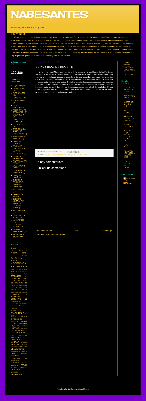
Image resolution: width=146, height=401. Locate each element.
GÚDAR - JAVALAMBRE (19, 323)
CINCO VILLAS (19, 290)
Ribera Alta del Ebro (19, 344)
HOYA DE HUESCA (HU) (18, 106)
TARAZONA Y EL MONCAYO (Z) (19, 137)
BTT (26, 276)
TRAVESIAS (23, 367)
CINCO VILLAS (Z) (20, 134)
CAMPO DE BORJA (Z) (17, 142)
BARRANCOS (16, 276)
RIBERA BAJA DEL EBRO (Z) (20, 162)
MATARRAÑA (66, 155)
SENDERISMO (77, 155)
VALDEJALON (15, 369)
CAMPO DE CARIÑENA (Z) (18, 176)
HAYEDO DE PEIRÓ (128, 111)
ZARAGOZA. (16, 374)
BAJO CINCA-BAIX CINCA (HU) (20, 130)
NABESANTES (49, 14)
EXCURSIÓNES (21, 317)
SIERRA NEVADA (19, 354)
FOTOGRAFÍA (15, 321)
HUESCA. (23, 328)
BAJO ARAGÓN (21, 267)
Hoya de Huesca (19, 326)
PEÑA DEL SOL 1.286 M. (128, 126)
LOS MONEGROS (19, 335)
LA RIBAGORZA (21, 333)
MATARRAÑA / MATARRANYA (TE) (18, 236)
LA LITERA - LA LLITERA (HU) (18, 121)
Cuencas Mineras (17, 306)
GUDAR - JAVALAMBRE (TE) (20, 230)
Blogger (86, 389)
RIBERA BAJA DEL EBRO (19, 346)
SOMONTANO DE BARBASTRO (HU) (20, 111)
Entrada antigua (107, 231)
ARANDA (14, 261)
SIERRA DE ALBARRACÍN (19, 351)
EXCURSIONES (56, 155)
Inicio (76, 231)
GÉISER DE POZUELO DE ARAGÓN (128, 118)
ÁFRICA (13, 248)
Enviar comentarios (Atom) (55, 235)
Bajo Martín (19, 274)
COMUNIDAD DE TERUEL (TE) (19, 216)
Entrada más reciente (44, 231)
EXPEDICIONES (16, 319)
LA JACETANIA (17, 331)
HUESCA (15, 328)
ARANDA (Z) (17, 146)
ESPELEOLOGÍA (16, 310)
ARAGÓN (46, 155)
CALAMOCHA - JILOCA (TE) (18, 195)
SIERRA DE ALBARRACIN (18, 226)
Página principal (19, 86)
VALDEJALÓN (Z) (19, 154)
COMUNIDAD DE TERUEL (19, 303)
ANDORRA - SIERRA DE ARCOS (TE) (17, 206)
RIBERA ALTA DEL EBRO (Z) (20, 150)
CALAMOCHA (15, 278)
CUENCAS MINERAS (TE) (18, 200)
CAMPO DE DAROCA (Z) (17, 186)
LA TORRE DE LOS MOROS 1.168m (128, 90)
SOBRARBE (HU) (19, 98)
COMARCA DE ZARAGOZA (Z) (18, 157)
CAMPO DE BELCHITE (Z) (18, 181)
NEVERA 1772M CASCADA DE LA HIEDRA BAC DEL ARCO (128, 136)
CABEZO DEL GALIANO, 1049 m (128, 104)
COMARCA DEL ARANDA (19, 292)
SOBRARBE (15, 356)
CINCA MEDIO (22, 287)
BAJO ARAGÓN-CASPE (19, 269)
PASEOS (24, 342)
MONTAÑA (15, 342)
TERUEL (24, 365)
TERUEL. (86, 155)
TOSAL (129, 183)
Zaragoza (14, 372)
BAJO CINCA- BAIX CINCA (19, 271)
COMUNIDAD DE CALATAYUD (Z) (19, 172)
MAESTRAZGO (16, 337)
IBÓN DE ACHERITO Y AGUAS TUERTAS (128, 164)
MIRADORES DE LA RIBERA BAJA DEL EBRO (129, 154)
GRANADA (23, 321)
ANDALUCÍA (23, 250)
